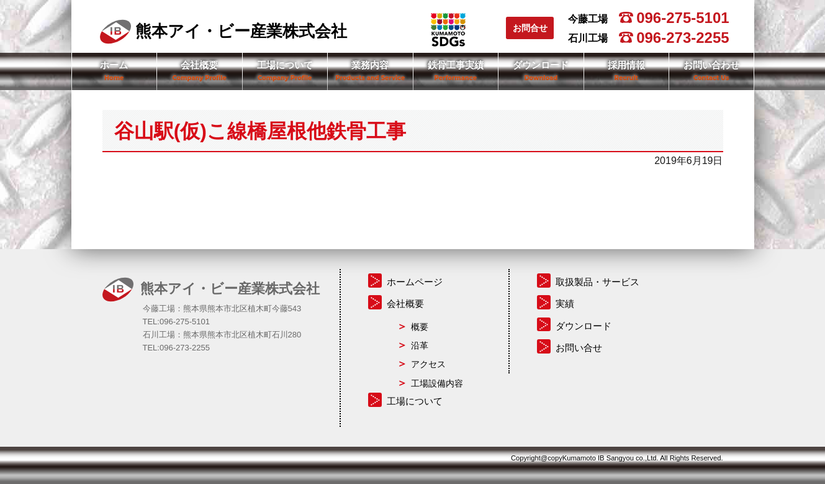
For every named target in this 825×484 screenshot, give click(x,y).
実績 (565, 303)
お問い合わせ (711, 65)
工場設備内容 (437, 383)
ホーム (114, 65)
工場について (285, 65)
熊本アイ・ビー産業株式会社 (223, 31)
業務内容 (370, 65)
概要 (419, 327)
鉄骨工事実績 (456, 65)
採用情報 (626, 65)
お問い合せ (579, 347)
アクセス (428, 364)
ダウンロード (541, 65)
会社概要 (199, 65)
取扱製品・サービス (597, 281)
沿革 (419, 345)
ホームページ (415, 281)
